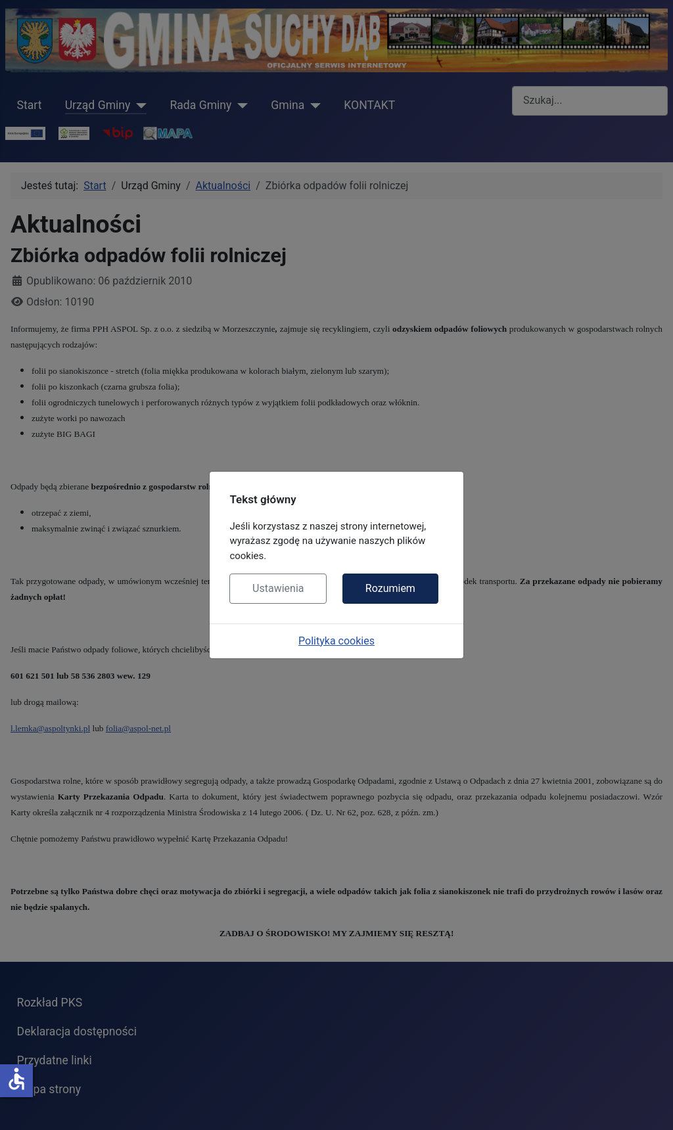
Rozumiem (390, 588)
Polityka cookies (336, 641)
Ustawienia (278, 588)
